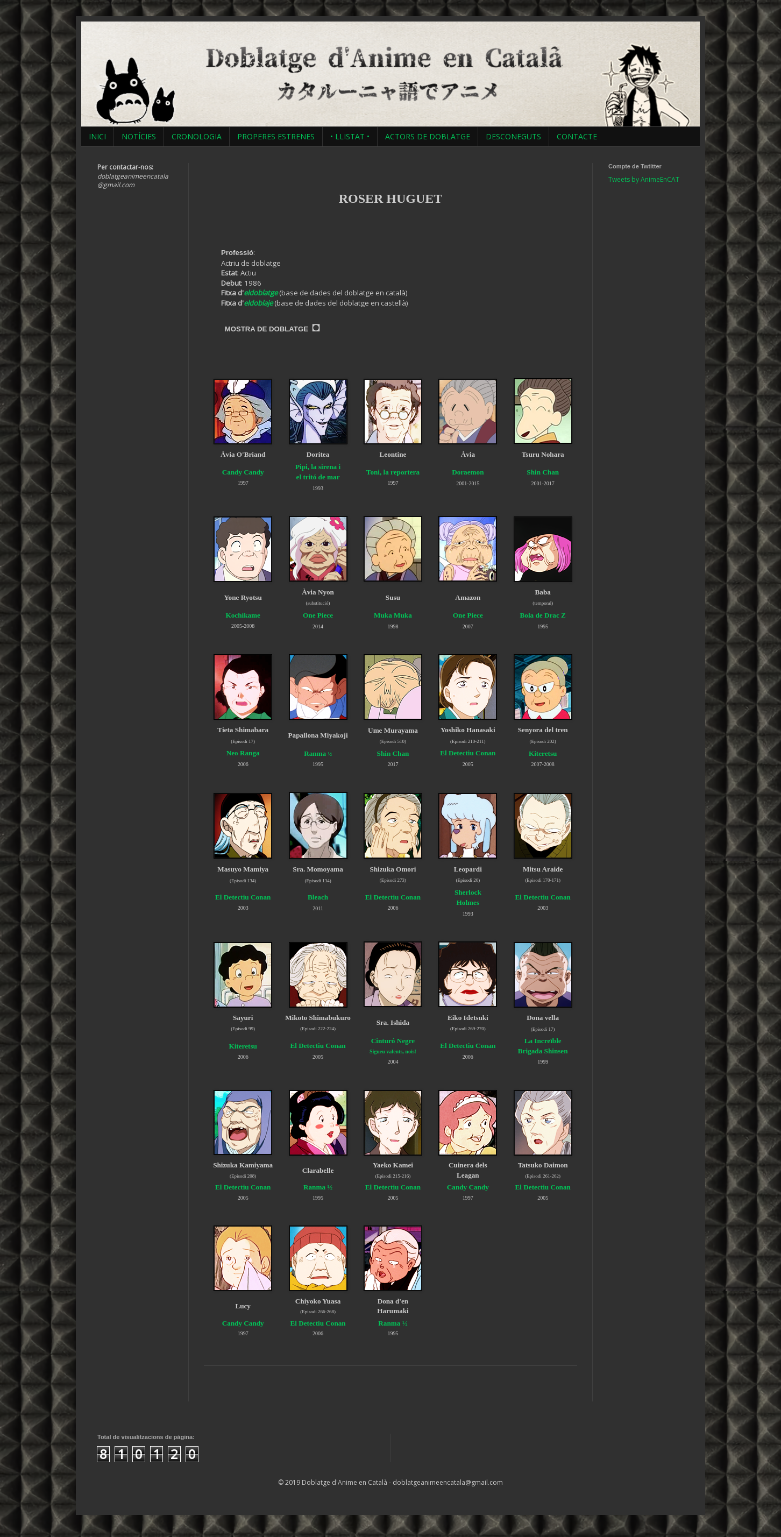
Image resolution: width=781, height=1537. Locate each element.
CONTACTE (577, 136)
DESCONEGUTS (513, 136)
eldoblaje (258, 303)
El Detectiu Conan (467, 753)
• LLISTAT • (350, 136)
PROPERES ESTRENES (276, 136)
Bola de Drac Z (543, 615)
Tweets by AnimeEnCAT (643, 179)
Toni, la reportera (393, 472)
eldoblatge (261, 293)
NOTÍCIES (139, 136)
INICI (97, 136)
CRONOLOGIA (197, 136)
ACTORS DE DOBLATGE (427, 136)
